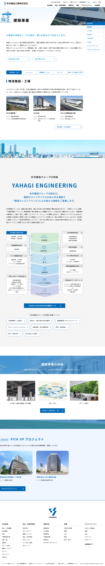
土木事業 (89, 30)
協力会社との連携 (31, 333)
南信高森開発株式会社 (72, 266)
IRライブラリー (27, 531)
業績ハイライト (27, 534)
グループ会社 (6, 545)
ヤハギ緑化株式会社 (73, 255)
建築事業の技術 (40, 59)
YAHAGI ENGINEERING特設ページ (42, 305)
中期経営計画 (6, 537)
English (94, 2)
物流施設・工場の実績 (63, 127)
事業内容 (71, 5)
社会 (86, 534)
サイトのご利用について (8, 563)
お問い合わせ (73, 2)
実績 (77, 5)
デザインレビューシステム (16, 327)
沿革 (3, 534)
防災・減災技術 (13, 333)
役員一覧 (4, 539)
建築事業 (89, 27)
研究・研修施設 (61, 327)
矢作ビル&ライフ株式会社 (17, 276)
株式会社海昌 (73, 247)
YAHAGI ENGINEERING (93, 49)
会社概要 (4, 531)
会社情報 (50, 5)
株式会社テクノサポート (72, 280)
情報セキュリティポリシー (36, 563)
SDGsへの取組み (90, 528)
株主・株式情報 (27, 537)
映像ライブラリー (7, 548)
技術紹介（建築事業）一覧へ (51, 410)
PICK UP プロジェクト (9, 488)
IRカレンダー (27, 539)
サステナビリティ (87, 5)
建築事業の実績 (14, 59)
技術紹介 (89, 42)
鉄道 (65, 537)
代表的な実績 (68, 528)
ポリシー (4, 551)
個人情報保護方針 (22, 563)
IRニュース (26, 545)
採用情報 (97, 5)
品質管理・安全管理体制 (40, 327)
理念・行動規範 (6, 528)
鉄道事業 (89, 34)
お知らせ (65, 2)
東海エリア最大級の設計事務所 (40, 320)
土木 (65, 534)
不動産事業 (90, 38)
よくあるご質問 (27, 542)
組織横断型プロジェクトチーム (67, 320)
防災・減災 (67, 539)
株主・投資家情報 (60, 5)
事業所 (4, 542)
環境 (86, 531)
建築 (65, 531)
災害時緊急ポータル (84, 2)
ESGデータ (88, 539)
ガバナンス (5, 554)
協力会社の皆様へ (56, 2)
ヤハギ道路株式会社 (17, 256)
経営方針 (25, 528)
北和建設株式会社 (16, 245)
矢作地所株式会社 (72, 232)
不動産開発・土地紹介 (15, 320)
